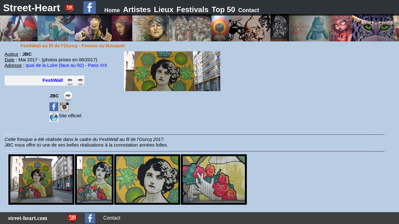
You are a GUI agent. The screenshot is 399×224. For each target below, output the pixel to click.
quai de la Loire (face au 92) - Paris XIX (66, 65)
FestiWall (53, 80)
